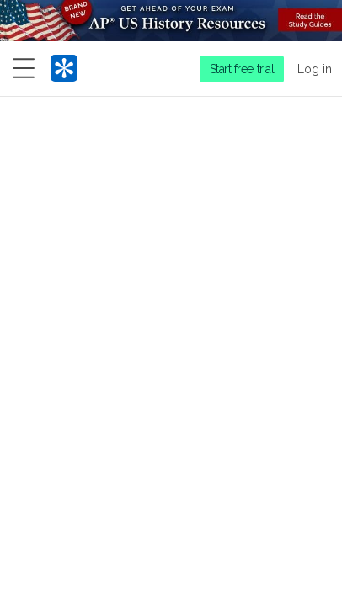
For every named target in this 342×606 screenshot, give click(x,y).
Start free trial (242, 69)
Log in (314, 69)
